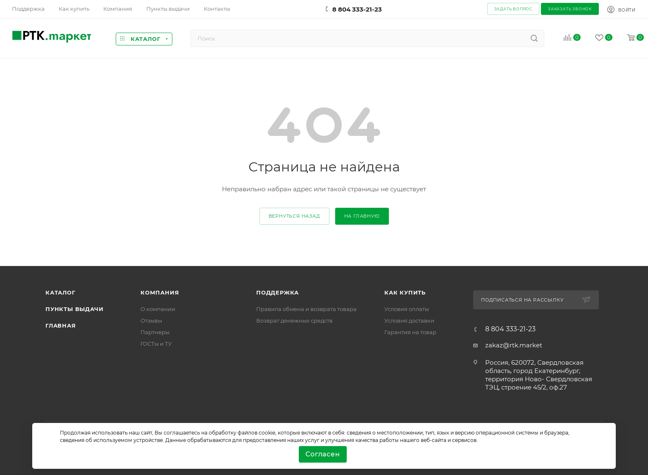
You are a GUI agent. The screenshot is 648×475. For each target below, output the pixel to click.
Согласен (322, 454)
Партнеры (155, 332)
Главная (60, 325)
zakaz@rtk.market (513, 345)
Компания (160, 292)
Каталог (60, 292)
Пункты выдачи (74, 309)
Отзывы (151, 320)
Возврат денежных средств (294, 320)
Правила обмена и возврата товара (306, 309)
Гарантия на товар (410, 332)
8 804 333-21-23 (357, 9)
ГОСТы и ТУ (156, 343)
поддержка (277, 292)
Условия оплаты (406, 309)
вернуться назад (294, 216)
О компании (158, 309)
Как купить (405, 292)
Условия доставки (409, 320)
